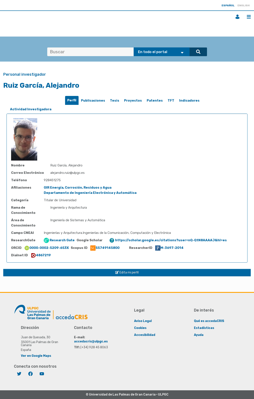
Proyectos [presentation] (133, 100)
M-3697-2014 (169, 248)
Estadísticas (204, 328)
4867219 (41, 255)
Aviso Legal (143, 321)
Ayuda (199, 335)
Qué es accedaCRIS (209, 321)
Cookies (140, 328)
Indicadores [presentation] (189, 100)
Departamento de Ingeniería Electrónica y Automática (90, 193)
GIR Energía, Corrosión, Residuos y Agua (77, 187)
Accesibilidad (144, 335)
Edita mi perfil (127, 272)
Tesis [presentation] (114, 100)
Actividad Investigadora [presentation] (30, 109)
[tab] (72, 100)
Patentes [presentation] (155, 100)
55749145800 (104, 248)
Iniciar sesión (237, 16)
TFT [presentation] (171, 100)
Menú (248, 16)
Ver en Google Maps (36, 356)
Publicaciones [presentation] (93, 100)
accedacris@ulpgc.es (91, 341)
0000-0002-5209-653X (46, 248)
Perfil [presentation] (71, 100)
